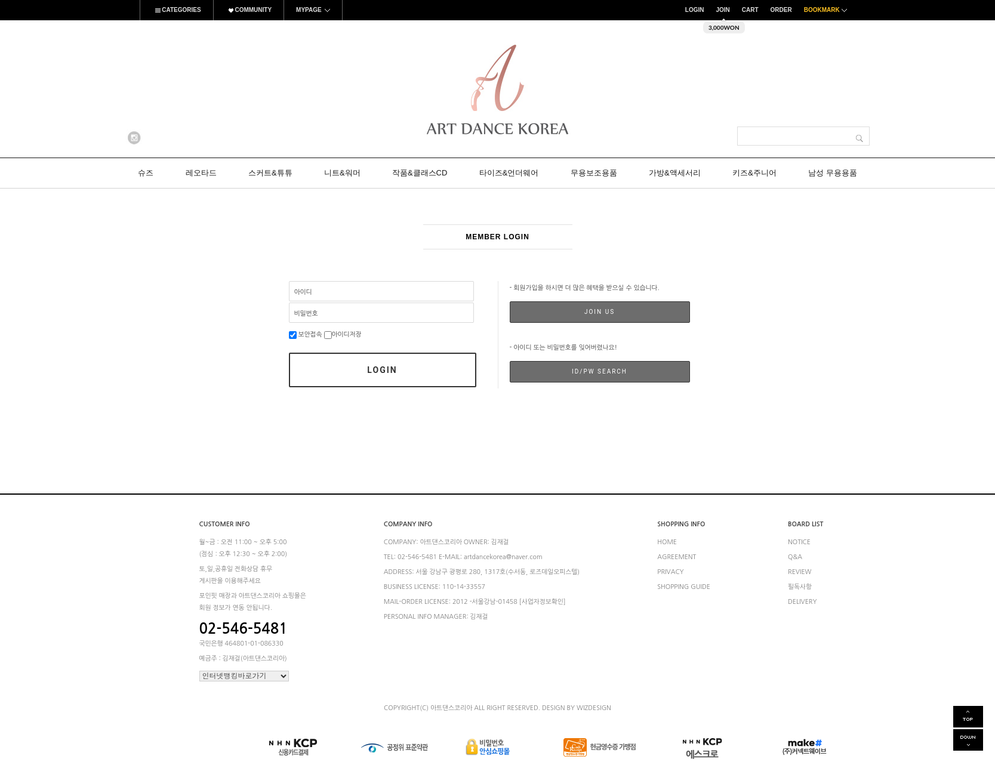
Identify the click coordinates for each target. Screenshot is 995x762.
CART (750, 10)
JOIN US (599, 311)
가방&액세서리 (675, 172)
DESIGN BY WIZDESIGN (576, 708)
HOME (667, 542)
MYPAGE (313, 10)
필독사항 (800, 587)
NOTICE (799, 542)
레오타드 (201, 172)
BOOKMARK (827, 10)
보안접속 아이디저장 (325, 334)
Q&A (795, 557)
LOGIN (694, 10)
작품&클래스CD (419, 172)
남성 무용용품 (832, 172)
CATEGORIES (176, 10)
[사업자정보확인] (542, 602)
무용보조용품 (594, 172)
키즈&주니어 (754, 172)
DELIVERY (802, 602)
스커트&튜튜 (270, 172)
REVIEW (800, 572)
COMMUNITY (249, 10)
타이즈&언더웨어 (509, 172)
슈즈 (145, 172)
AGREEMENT (676, 557)
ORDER (781, 10)
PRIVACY (670, 572)
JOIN (722, 10)
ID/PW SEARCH (599, 371)
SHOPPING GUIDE (683, 587)
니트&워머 (342, 172)
